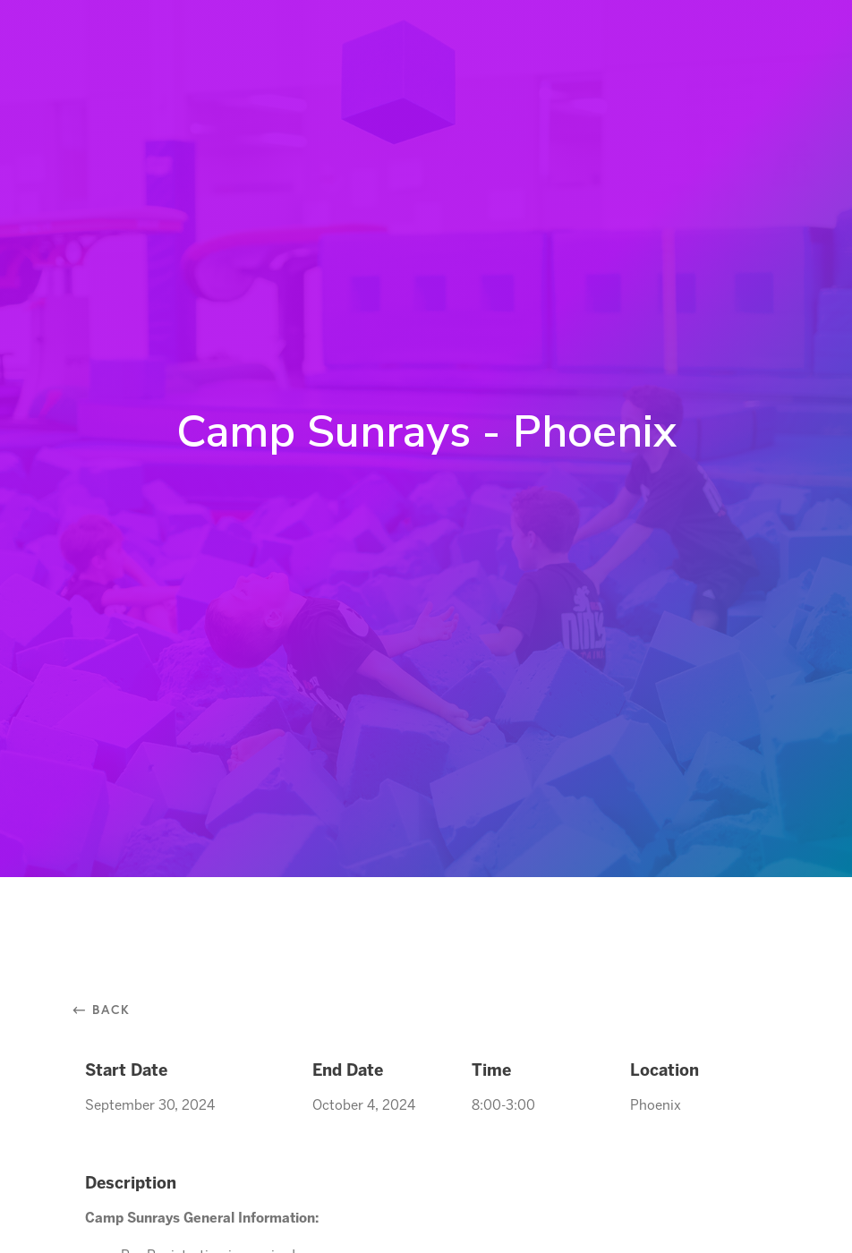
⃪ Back (108, 1009)
